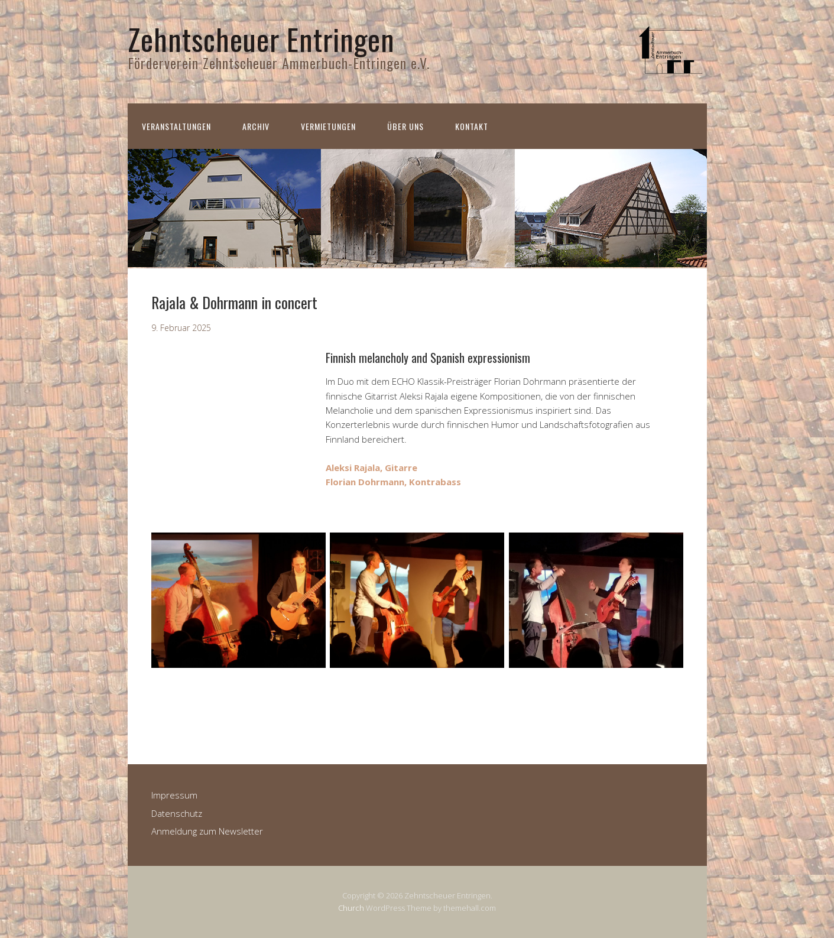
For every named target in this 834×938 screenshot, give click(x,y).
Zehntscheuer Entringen (261, 38)
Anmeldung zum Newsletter (207, 831)
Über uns (405, 126)
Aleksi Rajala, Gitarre (371, 467)
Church (351, 908)
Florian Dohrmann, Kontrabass (393, 482)
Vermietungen (328, 126)
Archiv (256, 126)
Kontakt (471, 126)
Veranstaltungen (176, 126)
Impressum (174, 795)
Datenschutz (176, 813)
